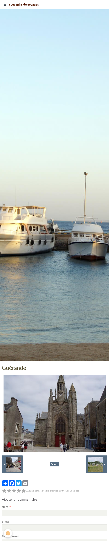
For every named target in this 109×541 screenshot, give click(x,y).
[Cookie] (8, 533)
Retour (54, 464)
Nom (5, 507)
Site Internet (10, 536)
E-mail (6, 521)
